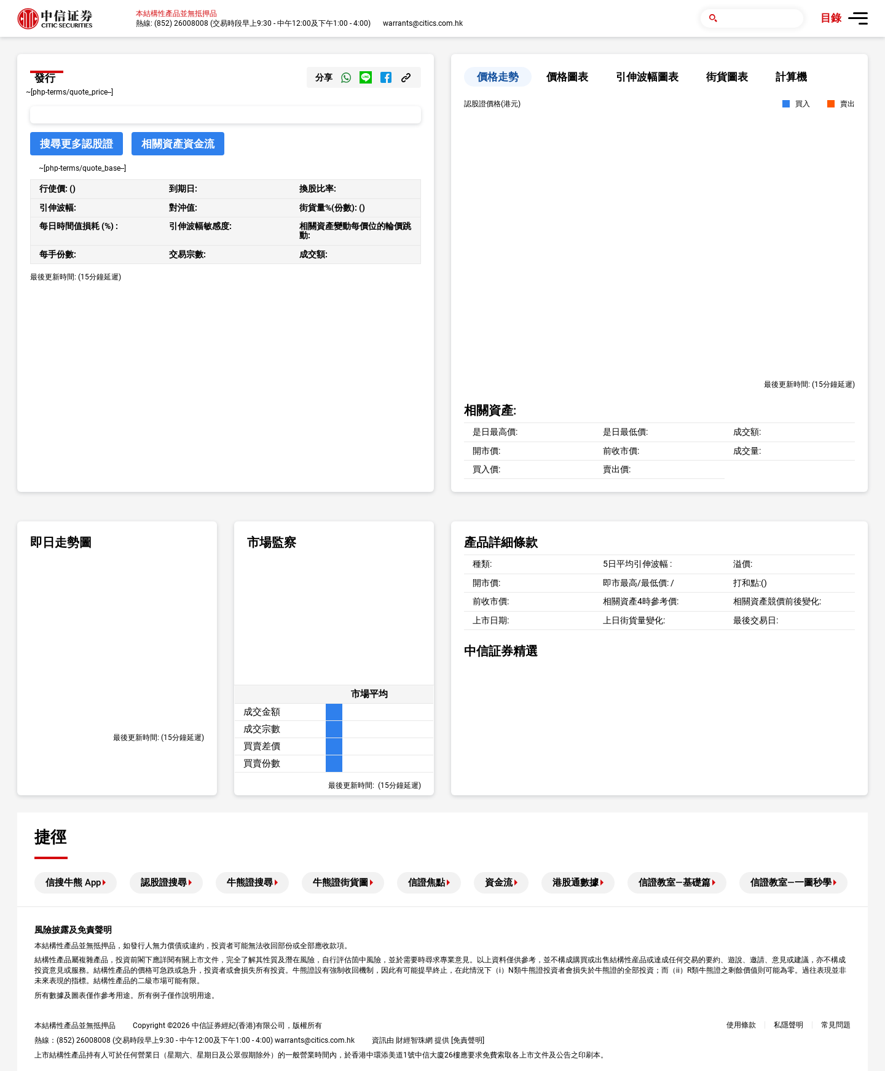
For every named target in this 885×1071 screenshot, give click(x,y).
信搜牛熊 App (73, 882)
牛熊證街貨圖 (340, 882)
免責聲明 (467, 1040)
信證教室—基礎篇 (674, 882)
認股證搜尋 (164, 882)
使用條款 (741, 1025)
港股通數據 (576, 882)
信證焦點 (426, 882)
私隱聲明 (788, 1025)
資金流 (499, 882)
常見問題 (836, 1025)
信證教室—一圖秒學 (791, 882)
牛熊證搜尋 (250, 882)
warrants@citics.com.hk (423, 23)
